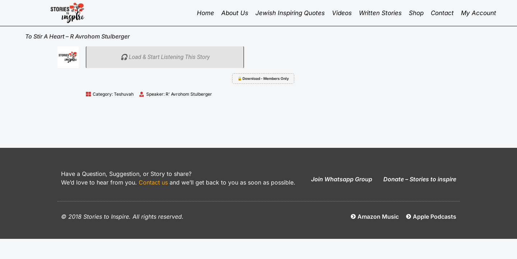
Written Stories (380, 13)
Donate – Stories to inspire (419, 179)
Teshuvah (124, 94)
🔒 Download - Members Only (263, 78)
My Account (478, 13)
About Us (234, 13)
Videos (342, 13)
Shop (416, 13)
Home (205, 13)
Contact (442, 13)
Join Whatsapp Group (341, 179)
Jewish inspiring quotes (290, 13)
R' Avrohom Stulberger (189, 94)
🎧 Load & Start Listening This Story (165, 57)
